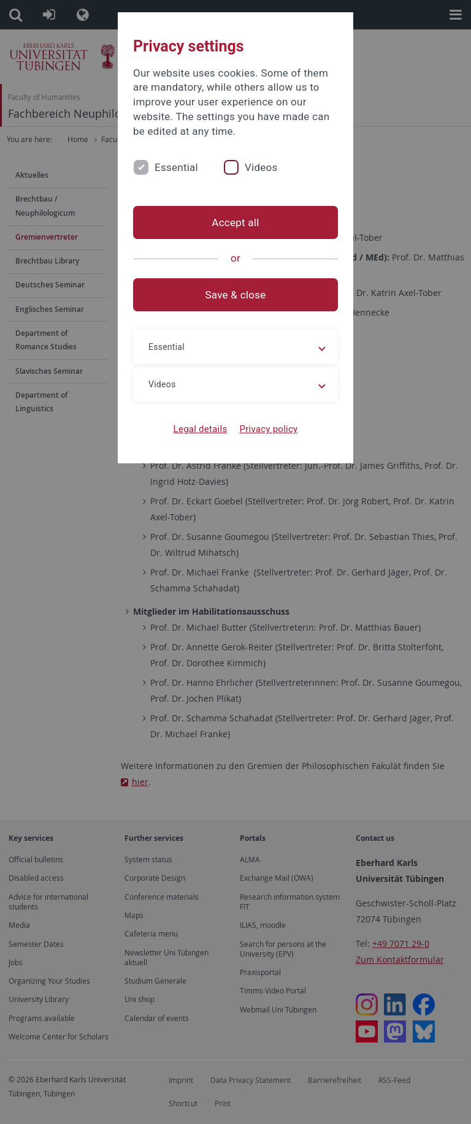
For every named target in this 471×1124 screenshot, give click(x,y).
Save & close (235, 295)
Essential (176, 167)
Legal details (201, 429)
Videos (261, 167)
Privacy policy (268, 429)
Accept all (235, 222)
